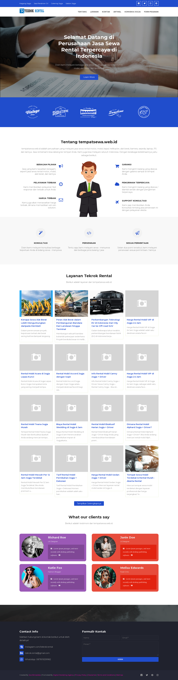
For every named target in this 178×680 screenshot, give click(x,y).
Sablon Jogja (71, 3)
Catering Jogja (57, 3)
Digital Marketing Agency (63, 675)
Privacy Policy (80, 675)
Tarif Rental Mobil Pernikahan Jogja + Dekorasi (66, 477)
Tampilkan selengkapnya (89, 503)
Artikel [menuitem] (117, 12)
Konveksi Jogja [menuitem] (133, 12)
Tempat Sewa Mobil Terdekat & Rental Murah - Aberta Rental (141, 477)
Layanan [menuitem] (94, 12)
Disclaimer (92, 675)
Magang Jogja (25, 3)
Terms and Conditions (106, 675)
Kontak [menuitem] (106, 12)
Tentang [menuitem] (82, 12)
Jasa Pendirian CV (41, 3)
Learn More (89, 77)
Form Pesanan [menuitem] (151, 12)
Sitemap (119, 675)
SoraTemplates (35, 675)
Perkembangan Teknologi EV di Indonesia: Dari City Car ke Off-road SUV (106, 322)
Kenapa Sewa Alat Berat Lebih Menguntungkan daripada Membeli (34, 322)
